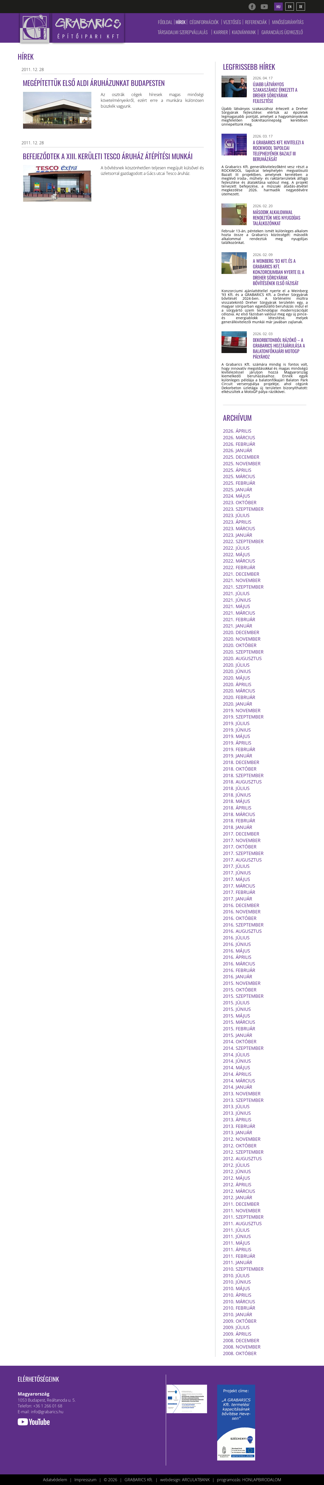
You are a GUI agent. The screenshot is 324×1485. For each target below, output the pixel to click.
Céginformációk (204, 22)
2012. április (237, 1184)
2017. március (239, 886)
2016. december (241, 905)
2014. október (239, 1041)
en (289, 6)
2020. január (237, 704)
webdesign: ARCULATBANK (185, 1479)
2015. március (239, 1022)
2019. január (237, 756)
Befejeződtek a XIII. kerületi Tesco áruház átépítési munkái (108, 156)
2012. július (236, 1165)
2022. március (239, 561)
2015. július (236, 1003)
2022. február (239, 567)
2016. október (239, 918)
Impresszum (85, 1479)
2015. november (241, 983)
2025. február (239, 483)
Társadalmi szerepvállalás (183, 32)
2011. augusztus (242, 1223)
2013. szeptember (243, 1100)
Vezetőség (232, 22)
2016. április (237, 957)
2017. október (239, 847)
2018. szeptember (243, 775)
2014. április (237, 1074)
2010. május (236, 1288)
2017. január (237, 899)
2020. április (237, 684)
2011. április (237, 1249)
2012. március (239, 1191)
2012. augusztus (242, 1158)
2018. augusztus (242, 782)
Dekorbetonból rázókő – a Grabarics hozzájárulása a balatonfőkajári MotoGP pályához (279, 348)
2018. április (237, 808)
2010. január (237, 1314)
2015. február (239, 1029)
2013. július (236, 1106)
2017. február (239, 892)
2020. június (237, 671)
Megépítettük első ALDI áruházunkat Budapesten (94, 83)
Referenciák (256, 22)
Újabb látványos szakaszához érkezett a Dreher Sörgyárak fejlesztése (275, 92)
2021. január (237, 626)
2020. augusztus (242, 658)
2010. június (237, 1282)
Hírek (181, 22)
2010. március (239, 1301)
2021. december (241, 574)
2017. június (237, 873)
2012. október (239, 1146)
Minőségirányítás (287, 22)
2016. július (236, 938)
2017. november (241, 840)
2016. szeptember (243, 925)
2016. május (236, 951)
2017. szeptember (243, 853)
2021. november (241, 580)
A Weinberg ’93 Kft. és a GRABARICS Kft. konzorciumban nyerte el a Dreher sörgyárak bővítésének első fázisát (278, 272)
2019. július (236, 723)
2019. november (241, 710)
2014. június (237, 1061)
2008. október (239, 1353)
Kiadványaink (244, 32)
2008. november (241, 1347)
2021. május (236, 606)
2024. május (236, 496)
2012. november (241, 1139)
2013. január (237, 1132)
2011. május (236, 1243)
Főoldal (165, 22)
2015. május (236, 1016)
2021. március (239, 613)
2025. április (237, 470)
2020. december (241, 632)
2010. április (237, 1295)
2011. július (236, 1230)
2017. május (236, 879)
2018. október (239, 769)
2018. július (236, 788)
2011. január (237, 1262)
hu (278, 6)
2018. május (236, 801)
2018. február (239, 821)
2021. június (237, 600)
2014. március (239, 1081)
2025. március (239, 476)
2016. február (239, 970)
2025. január (237, 489)
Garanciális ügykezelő (282, 32)
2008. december (241, 1340)
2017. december (241, 834)
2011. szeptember (243, 1217)
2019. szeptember (243, 717)
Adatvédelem (55, 1479)
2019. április (237, 743)
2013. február (239, 1126)
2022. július (236, 548)
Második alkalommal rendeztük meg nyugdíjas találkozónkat (276, 217)
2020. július (236, 665)
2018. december (241, 762)
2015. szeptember (243, 996)
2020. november (241, 639)
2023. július (236, 515)
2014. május (236, 1067)
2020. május (236, 678)
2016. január (237, 976)
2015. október (239, 990)
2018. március (239, 814)
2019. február (239, 749)
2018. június (237, 795)
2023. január (237, 535)
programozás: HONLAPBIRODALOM (249, 1479)
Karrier (221, 32)
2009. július (236, 1327)
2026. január (237, 450)
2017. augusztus (242, 860)
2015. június (237, 1009)
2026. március (239, 437)
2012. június (237, 1171)
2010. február (239, 1308)
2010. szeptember (243, 1269)
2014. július (236, 1055)
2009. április (237, 1334)
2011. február (239, 1256)
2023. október (239, 502)
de (300, 6)
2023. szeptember (243, 509)
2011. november (241, 1211)
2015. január (237, 1035)
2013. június (237, 1113)
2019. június (237, 730)
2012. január (237, 1197)
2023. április (237, 522)
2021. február (239, 619)
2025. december (241, 457)
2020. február (239, 697)
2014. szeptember (243, 1048)
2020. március (239, 691)
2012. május (236, 1178)
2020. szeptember (243, 652)
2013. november (241, 1093)
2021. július (236, 593)
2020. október (239, 645)
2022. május (236, 554)
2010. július (236, 1275)
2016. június (237, 944)
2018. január (237, 827)
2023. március (239, 528)
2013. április (237, 1120)
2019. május (236, 736)
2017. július (236, 866)
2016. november (241, 912)
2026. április (237, 431)
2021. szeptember (243, 587)
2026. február (239, 444)
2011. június (237, 1236)
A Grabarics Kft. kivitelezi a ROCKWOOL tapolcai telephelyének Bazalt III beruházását (278, 150)
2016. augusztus (242, 931)
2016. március (239, 964)
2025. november (241, 463)
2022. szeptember (243, 541)
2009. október (239, 1321)
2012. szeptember (243, 1152)
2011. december (241, 1204)
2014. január (237, 1087)
